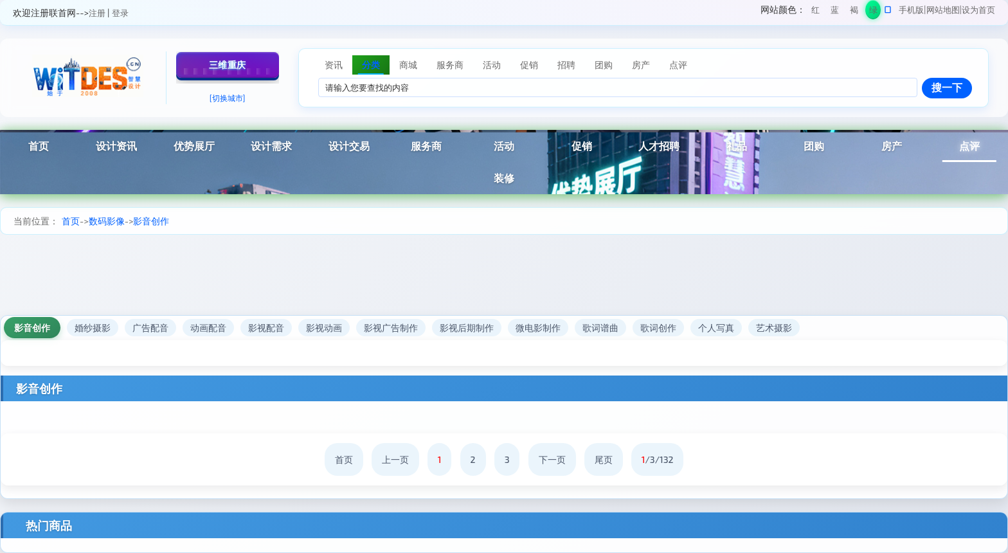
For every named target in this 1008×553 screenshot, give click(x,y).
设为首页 (978, 10)
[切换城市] (228, 97)
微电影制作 (538, 327)
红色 (815, 12)
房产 (891, 146)
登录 (120, 13)
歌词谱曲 (600, 327)
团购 (814, 146)
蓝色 (835, 12)
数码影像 (107, 220)
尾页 (604, 459)
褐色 (854, 12)
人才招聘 (659, 146)
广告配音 (150, 327)
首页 (38, 146)
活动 (504, 146)
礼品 (736, 146)
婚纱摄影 (93, 327)
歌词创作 (658, 327)
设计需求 (271, 146)
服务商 (426, 146)
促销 (582, 146)
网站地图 (943, 10)
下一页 (552, 459)
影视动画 (324, 327)
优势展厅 (194, 146)
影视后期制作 (467, 327)
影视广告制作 (391, 327)
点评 (969, 146)
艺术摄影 (774, 327)
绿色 (873, 12)
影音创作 (151, 220)
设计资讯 (116, 146)
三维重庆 (227, 64)
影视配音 (266, 327)
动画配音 (208, 327)
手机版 (911, 10)
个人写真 (716, 327)
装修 (504, 178)
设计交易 (349, 146)
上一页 (395, 459)
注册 (97, 13)
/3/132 (658, 459)
